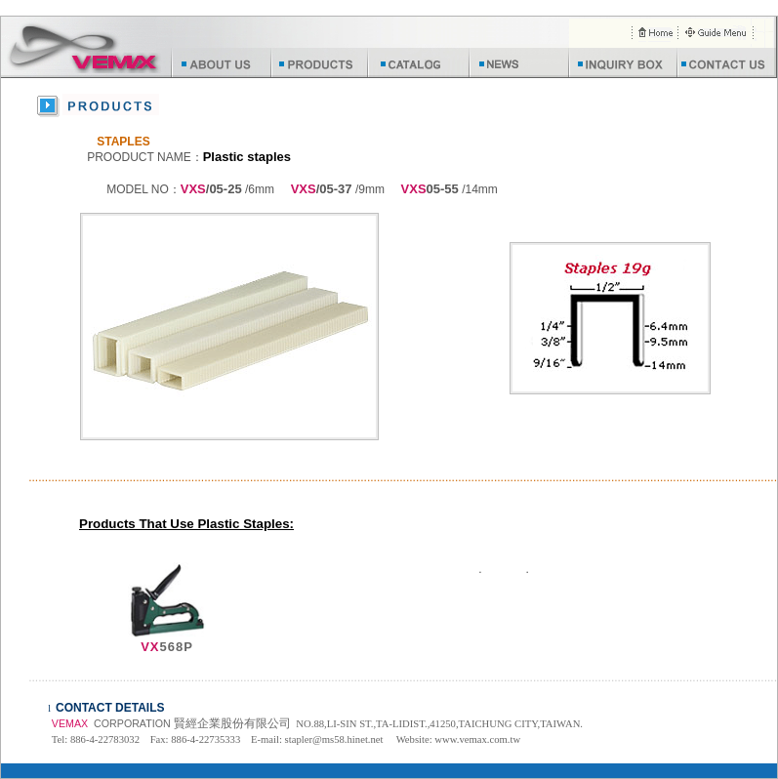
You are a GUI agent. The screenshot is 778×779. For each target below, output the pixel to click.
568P (167, 646)
